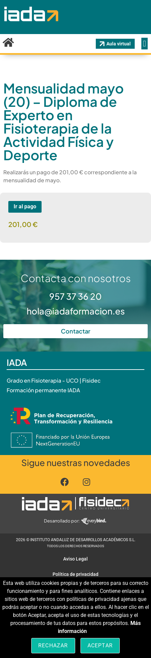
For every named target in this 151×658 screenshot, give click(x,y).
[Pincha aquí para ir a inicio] (30, 26)
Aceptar (100, 645)
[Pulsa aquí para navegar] (47, 503)
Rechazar (53, 645)
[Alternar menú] (144, 43)
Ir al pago (25, 206)
